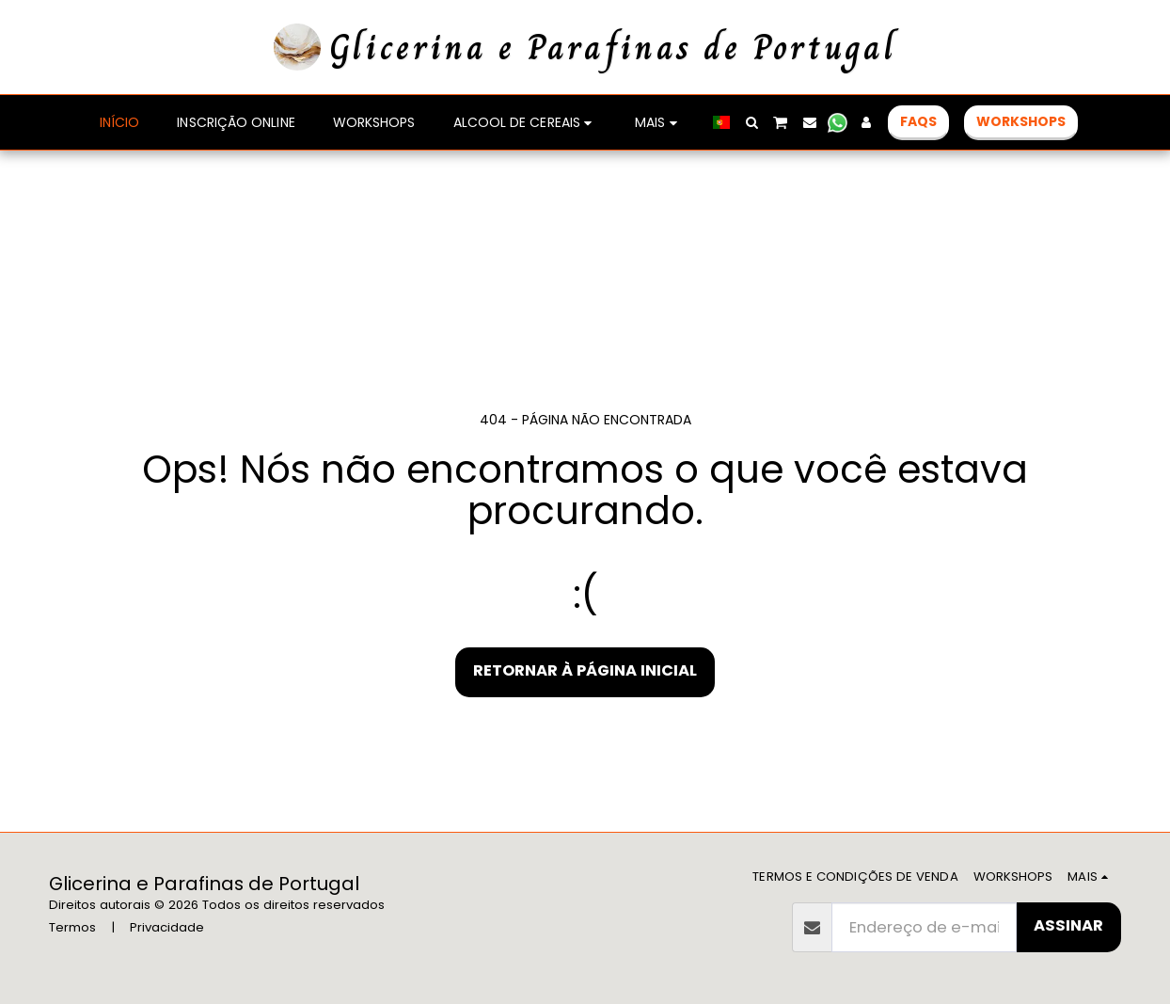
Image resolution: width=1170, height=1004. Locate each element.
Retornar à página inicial (585, 670)
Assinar (1068, 925)
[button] (820, 122)
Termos (72, 927)
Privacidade (167, 927)
